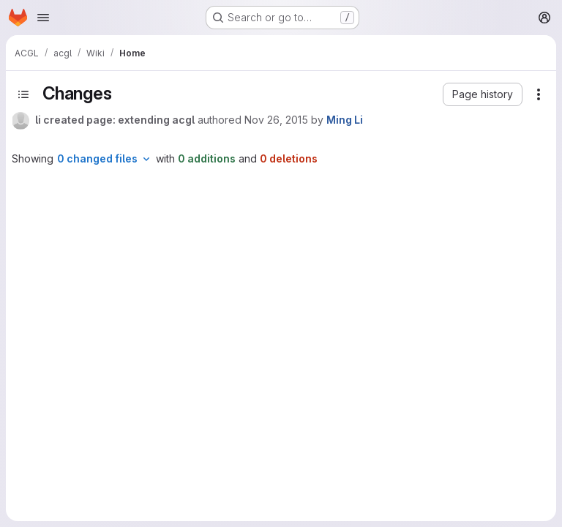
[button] (482, 94)
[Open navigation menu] (43, 17)
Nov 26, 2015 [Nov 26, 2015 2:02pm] (276, 119)
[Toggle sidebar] (23, 94)
